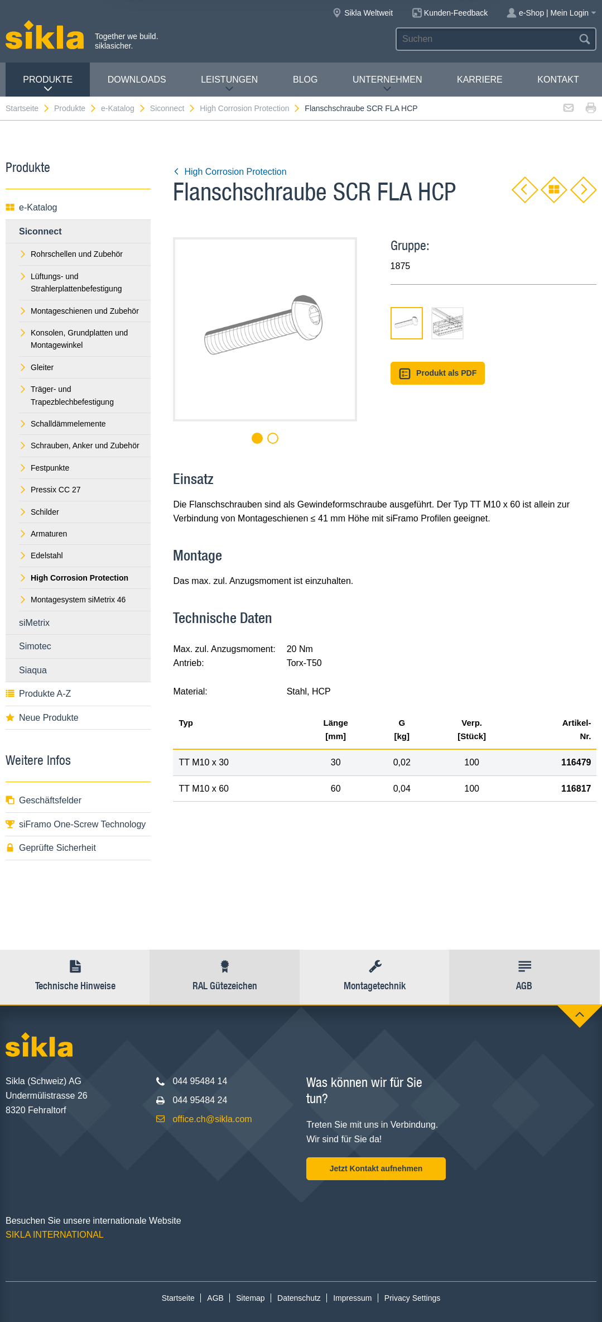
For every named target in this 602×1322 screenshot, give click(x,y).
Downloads (137, 79)
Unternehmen (387, 84)
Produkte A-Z (38, 693)
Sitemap (250, 1298)
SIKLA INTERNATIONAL (55, 1234)
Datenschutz (299, 1298)
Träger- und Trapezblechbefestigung (66, 395)
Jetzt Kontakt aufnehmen (376, 1168)
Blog (305, 79)
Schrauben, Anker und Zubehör (79, 445)
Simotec (35, 646)
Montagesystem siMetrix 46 (72, 599)
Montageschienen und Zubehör (79, 310)
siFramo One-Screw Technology (76, 824)
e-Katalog (123, 108)
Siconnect (173, 108)
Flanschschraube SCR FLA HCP (361, 108)
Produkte (48, 84)
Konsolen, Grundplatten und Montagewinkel (73, 338)
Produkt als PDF (438, 374)
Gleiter (36, 367)
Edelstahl (41, 555)
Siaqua (33, 670)
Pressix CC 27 (49, 489)
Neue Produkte (42, 717)
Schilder (39, 511)
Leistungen (229, 84)
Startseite (28, 108)
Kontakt (558, 79)
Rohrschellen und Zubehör (71, 254)
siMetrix (34, 623)
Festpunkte (44, 467)
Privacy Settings (412, 1298)
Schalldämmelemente (62, 423)
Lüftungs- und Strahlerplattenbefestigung (70, 282)
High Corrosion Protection (250, 108)
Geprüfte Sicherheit (51, 847)
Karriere (480, 79)
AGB (215, 1298)
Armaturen (43, 533)
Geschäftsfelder (43, 800)
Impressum (352, 1298)
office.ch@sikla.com (212, 1119)
